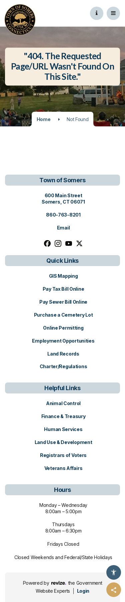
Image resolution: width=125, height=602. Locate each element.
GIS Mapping (63, 276)
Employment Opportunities (63, 341)
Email (63, 227)
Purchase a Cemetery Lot (63, 315)
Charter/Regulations (63, 366)
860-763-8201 (63, 215)
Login (83, 591)
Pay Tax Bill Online (63, 289)
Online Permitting (63, 328)
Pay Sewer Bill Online (63, 302)
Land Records (63, 354)
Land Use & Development (63, 442)
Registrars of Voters (63, 455)
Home (44, 119)
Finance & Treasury (63, 416)
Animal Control (63, 403)
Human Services (63, 429)
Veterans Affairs (63, 468)
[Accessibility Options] (113, 572)
